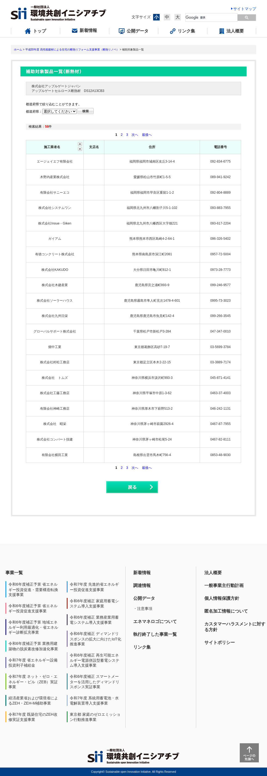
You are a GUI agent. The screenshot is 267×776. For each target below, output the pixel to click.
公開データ (144, 598)
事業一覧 (14, 572)
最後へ (147, 135)
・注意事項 (142, 608)
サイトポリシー (219, 642)
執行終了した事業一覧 (155, 634)
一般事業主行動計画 (224, 585)
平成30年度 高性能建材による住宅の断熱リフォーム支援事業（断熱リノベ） (72, 49)
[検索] (208, 17)
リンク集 (142, 647)
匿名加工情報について (226, 611)
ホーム (18, 49)
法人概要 (213, 572)
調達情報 (142, 585)
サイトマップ (244, 9)
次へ (135, 135)
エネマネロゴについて (155, 621)
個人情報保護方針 (221, 598)
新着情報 (142, 572)
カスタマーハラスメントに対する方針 (234, 627)
